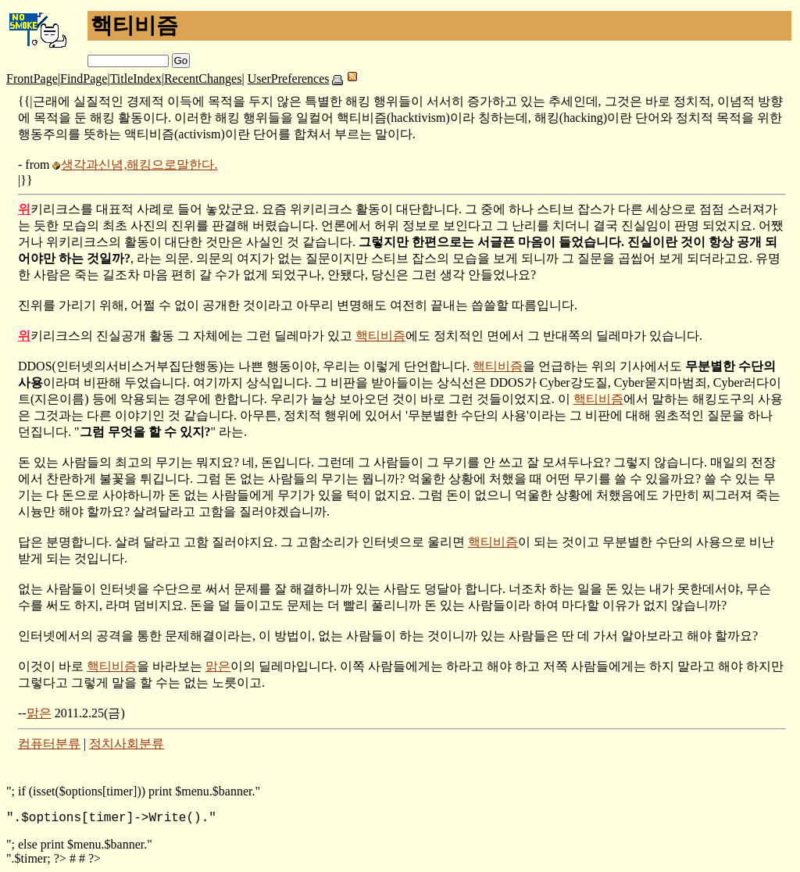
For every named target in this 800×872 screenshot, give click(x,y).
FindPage (83, 78)
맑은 (217, 666)
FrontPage (32, 78)
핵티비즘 (380, 335)
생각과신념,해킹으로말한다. (139, 164)
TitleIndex (136, 78)
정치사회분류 (126, 743)
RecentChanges (203, 78)
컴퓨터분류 (49, 743)
